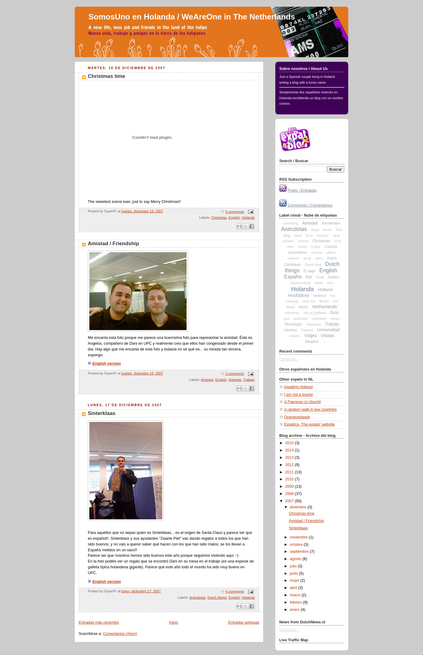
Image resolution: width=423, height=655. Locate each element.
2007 (290, 501)
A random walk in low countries (310, 409)
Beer (339, 230)
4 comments (234, 591)
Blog (287, 235)
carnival (303, 241)
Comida (330, 247)
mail (335, 301)
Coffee (315, 247)
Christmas (219, 217)
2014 (290, 450)
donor (319, 258)
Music (303, 307)
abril (294, 588)
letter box (309, 301)
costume (316, 252)
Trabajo (249, 380)
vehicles (294, 336)
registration (318, 318)
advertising (290, 223)
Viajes (310, 335)
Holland (325, 289)
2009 (290, 486)
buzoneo (322, 235)
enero (295, 610)
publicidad (300, 318)
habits (319, 283)
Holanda (248, 217)
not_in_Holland (315, 313)
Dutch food (313, 265)
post (287, 318)
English (234, 217)
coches (302, 247)
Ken (333, 296)
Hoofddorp (298, 295)
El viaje (309, 271)
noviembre (299, 537)
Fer (309, 276)
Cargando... (289, 359)
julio (294, 566)
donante (293, 258)
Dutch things (217, 597)
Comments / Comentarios (310, 205)
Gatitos (333, 277)
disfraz (331, 252)
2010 (290, 479)
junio (294, 573)
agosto (296, 559)
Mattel (291, 307)
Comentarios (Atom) (120, 634)
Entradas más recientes (99, 622)
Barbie (327, 230)
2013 (290, 457)
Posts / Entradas (302, 190)
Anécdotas (197, 597)
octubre (297, 544)
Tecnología (293, 324)
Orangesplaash (297, 417)
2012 (290, 465)
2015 (290, 443)
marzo (296, 595)
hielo (330, 283)
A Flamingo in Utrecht (302, 402)
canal (336, 235)
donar (307, 258)
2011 (290, 472)
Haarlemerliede (300, 283)
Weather (311, 342)
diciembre (299, 507)
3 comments (234, 373)
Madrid (324, 301)
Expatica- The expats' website (309, 424)
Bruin (309, 235)
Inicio (173, 622)
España (293, 277)
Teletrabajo (313, 324)
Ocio (334, 312)
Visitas (327, 335)
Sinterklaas (101, 413)
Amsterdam (331, 223)
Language (292, 301)
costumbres (297, 252)
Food (320, 277)
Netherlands (324, 306)
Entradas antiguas (243, 622)
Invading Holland (298, 387)
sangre (335, 318)
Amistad (207, 380)
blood (297, 235)
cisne (337, 241)
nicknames (292, 313)
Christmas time (106, 76)
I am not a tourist (298, 394)
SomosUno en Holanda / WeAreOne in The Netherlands (191, 16)
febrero (296, 602)
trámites (290, 330)
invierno (319, 296)
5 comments (234, 212)
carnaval (288, 241)
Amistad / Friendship (113, 243)
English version (104, 363)
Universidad (328, 329)
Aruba (315, 230)
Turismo (307, 330)
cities (290, 247)
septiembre (300, 551)
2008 (290, 494)
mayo (295, 580)
